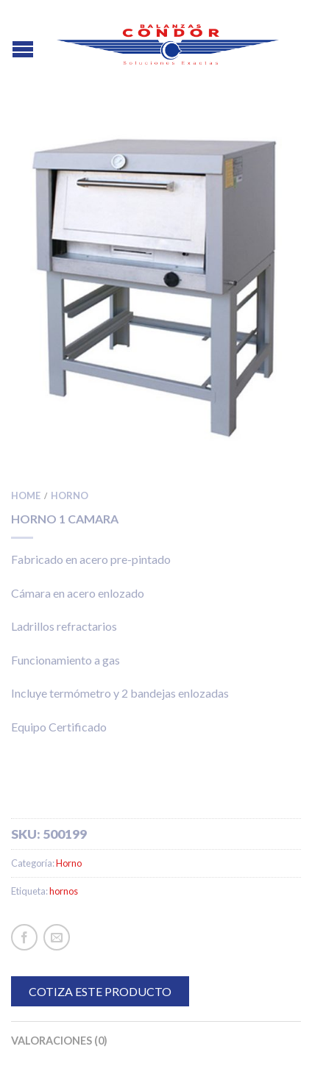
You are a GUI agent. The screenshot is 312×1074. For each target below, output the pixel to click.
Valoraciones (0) (59, 1040)
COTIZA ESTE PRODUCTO (100, 991)
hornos (63, 891)
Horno (69, 495)
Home (25, 495)
